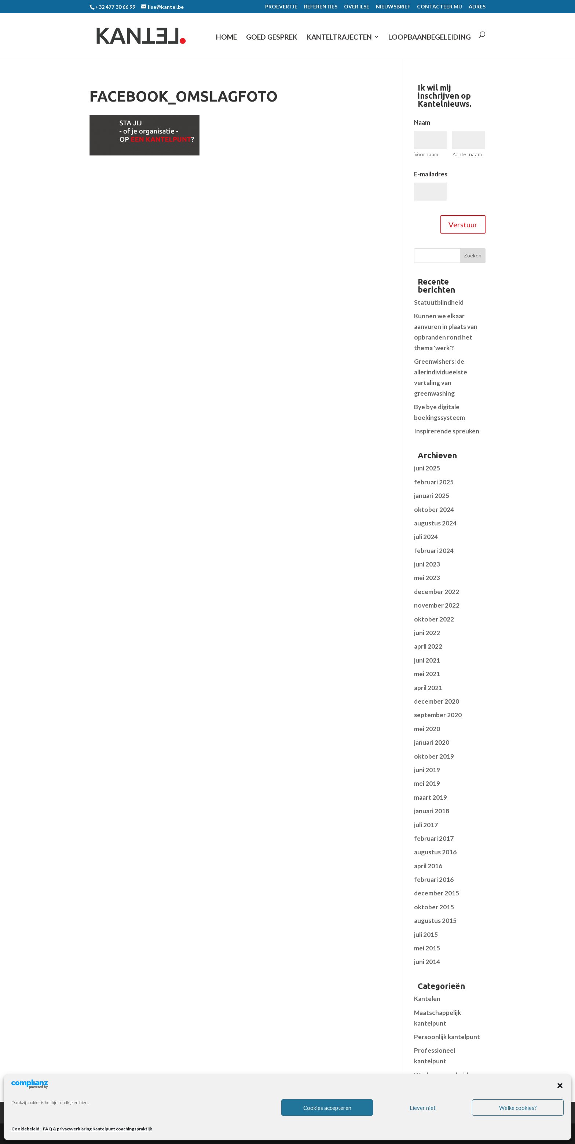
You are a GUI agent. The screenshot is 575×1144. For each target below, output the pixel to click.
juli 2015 (426, 934)
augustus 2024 (435, 523)
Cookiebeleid (25, 1129)
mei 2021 (427, 674)
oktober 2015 (434, 907)
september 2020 (438, 715)
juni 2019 (427, 770)
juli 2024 (426, 536)
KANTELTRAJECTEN (339, 37)
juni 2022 (427, 633)
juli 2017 (426, 825)
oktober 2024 (434, 509)
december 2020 (436, 701)
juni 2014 (427, 961)
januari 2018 (431, 811)
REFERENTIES (320, 7)
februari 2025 (434, 482)
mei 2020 (427, 729)
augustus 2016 (435, 852)
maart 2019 (430, 797)
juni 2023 (427, 564)
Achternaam (467, 154)
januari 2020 (431, 742)
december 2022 (436, 591)
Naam (422, 122)
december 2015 (436, 893)
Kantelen (427, 998)
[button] (560, 1085)
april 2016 (428, 866)
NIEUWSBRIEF (393, 7)
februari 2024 (434, 550)
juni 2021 (427, 660)
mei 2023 (427, 578)
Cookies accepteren (327, 1107)
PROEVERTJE (281, 7)
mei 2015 (427, 948)
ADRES (477, 7)
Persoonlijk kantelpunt (447, 1037)
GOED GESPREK (271, 37)
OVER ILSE (356, 7)
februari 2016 (434, 879)
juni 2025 (427, 468)
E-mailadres (430, 174)
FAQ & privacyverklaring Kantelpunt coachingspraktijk (97, 1129)
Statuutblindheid (439, 302)
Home (226, 37)
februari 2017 (434, 838)
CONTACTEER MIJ (439, 7)
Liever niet (423, 1107)
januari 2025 (431, 495)
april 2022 (428, 646)
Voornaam (426, 154)
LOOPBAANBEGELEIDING (429, 37)
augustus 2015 (435, 920)
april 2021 (428, 688)
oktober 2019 (434, 756)
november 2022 (436, 605)
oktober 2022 (434, 619)
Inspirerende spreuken (446, 431)
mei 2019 (427, 783)
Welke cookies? (518, 1107)
